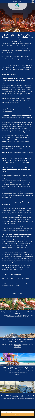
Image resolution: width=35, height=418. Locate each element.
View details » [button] (17, 318)
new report (29, 65)
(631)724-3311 (17, 1)
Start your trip (17, 414)
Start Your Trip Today (17, 293)
